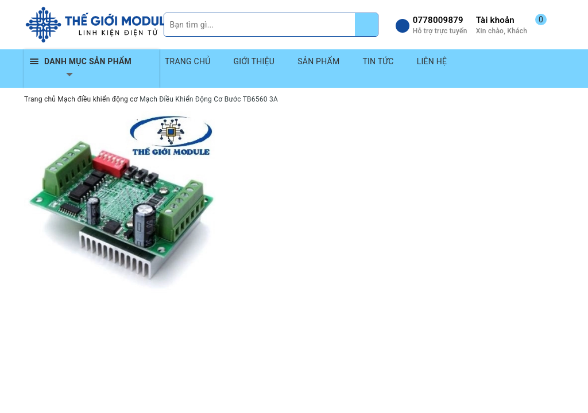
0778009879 (438, 20)
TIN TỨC (377, 61)
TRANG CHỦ (188, 61)
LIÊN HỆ (432, 61)
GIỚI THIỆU (254, 61)
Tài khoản (495, 20)
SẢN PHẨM (318, 61)
